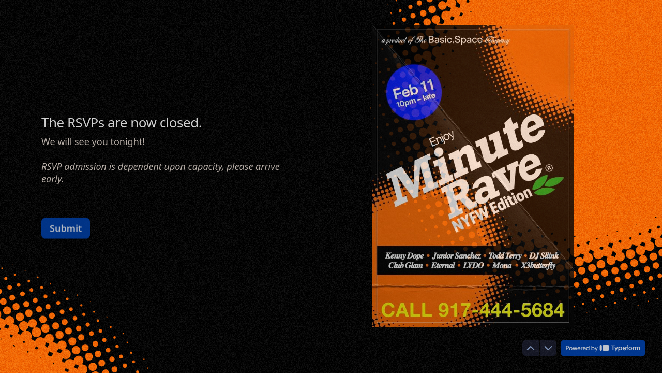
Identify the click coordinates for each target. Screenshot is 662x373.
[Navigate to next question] (548, 348)
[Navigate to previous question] (530, 348)
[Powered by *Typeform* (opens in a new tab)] (603, 348)
